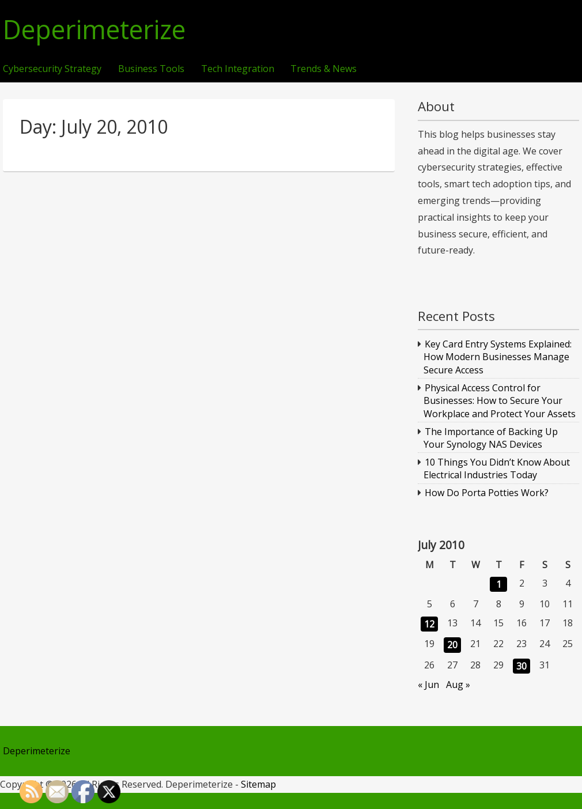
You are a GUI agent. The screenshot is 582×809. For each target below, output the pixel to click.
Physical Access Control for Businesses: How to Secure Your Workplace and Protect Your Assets (500, 400)
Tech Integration (237, 69)
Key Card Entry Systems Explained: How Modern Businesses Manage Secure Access (498, 357)
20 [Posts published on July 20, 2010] (452, 644)
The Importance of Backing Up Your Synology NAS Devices (491, 438)
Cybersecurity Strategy (52, 69)
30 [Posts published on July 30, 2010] (521, 666)
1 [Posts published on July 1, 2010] (498, 584)
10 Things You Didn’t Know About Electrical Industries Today (497, 468)
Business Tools (151, 69)
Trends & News (323, 69)
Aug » (458, 684)
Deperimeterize (94, 30)
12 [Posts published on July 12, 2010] (429, 624)
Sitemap (258, 784)
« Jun (428, 684)
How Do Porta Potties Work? (487, 492)
